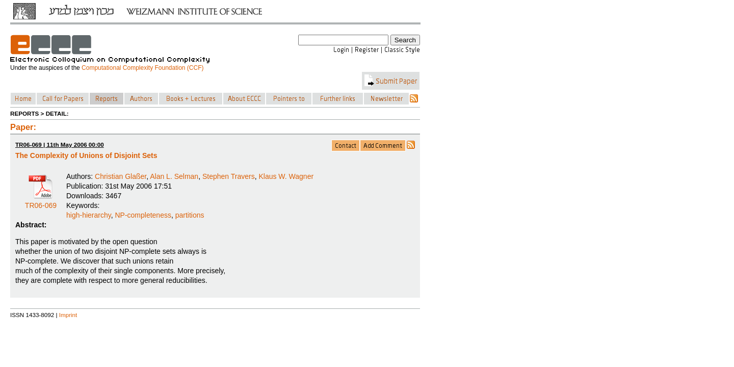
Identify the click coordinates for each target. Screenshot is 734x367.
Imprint (68, 314)
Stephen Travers (228, 176)
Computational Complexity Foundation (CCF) (142, 67)
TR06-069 (41, 201)
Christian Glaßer (120, 176)
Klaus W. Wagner (285, 176)
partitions (189, 215)
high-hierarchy (88, 215)
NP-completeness (143, 215)
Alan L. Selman (174, 176)
